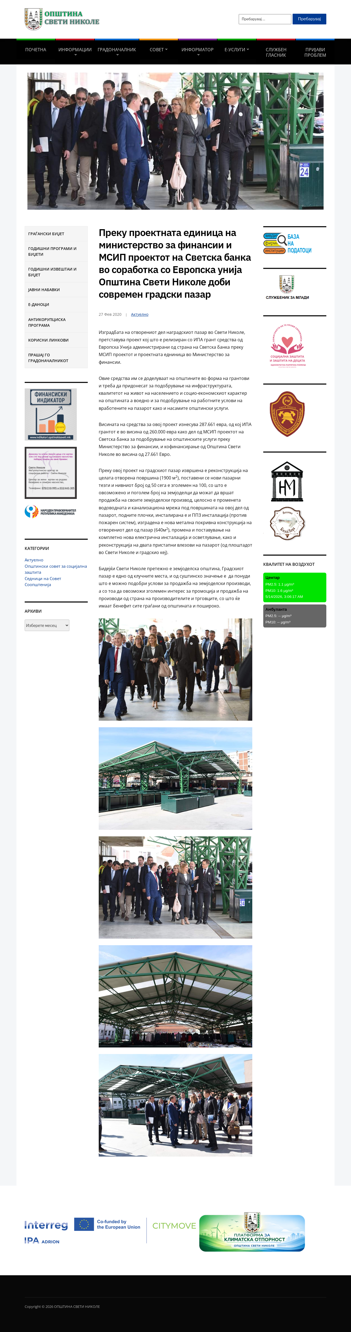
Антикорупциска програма (47, 322)
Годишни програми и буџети (52, 251)
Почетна (35, 50)
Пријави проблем (315, 52)
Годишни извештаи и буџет (52, 271)
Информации (75, 50)
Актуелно (34, 560)
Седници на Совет (43, 578)
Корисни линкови (48, 340)
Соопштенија (38, 584)
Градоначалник (117, 50)
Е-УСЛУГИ (235, 50)
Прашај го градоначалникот (48, 357)
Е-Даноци (38, 304)
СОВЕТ (157, 50)
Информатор (198, 50)
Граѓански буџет (46, 233)
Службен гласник (276, 52)
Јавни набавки (44, 289)
